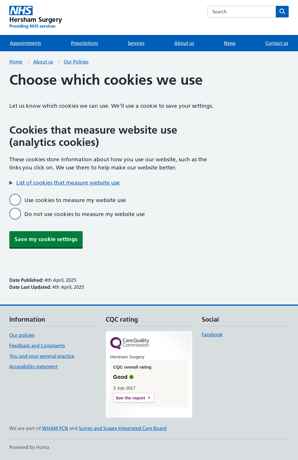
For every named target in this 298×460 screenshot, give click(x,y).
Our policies (21, 335)
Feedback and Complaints (37, 345)
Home (15, 62)
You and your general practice (41, 356)
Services (136, 43)
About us (184, 43)
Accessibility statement (33, 366)
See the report (130, 397)
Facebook (212, 334)
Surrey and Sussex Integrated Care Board (122, 428)
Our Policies (76, 62)
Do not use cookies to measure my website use (84, 214)
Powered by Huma (29, 447)
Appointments (25, 43)
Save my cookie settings (46, 239)
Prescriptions (84, 43)
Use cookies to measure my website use (75, 200)
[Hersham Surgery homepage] (35, 17)
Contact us (276, 43)
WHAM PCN (55, 428)
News (229, 43)
